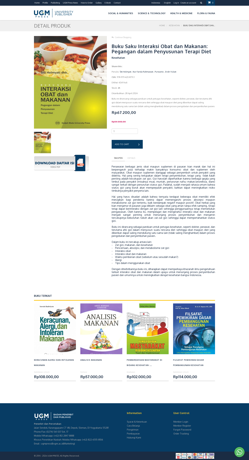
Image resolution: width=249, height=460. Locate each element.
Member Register (182, 425)
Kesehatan (174, 25)
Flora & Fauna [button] (206, 13)
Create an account (188, 3)
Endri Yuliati (170, 71)
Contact (117, 3)
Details (132, 158)
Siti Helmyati (125, 71)
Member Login (180, 421)
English (167, 3)
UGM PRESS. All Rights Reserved (63, 455)
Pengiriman (132, 429)
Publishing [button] (55, 3)
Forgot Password (182, 429)
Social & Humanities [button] (120, 13)
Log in (176, 3)
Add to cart (127, 144)
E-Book (108, 3)
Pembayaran (133, 433)
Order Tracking (181, 433)
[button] (103, 13)
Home (37, 3)
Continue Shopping (121, 37)
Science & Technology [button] (151, 13)
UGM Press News (70, 3)
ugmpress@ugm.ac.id (52, 443)
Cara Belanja (133, 425)
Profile (45, 3)
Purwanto (159, 71)
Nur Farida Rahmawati (143, 71)
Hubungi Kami (134, 437)
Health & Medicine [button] (181, 13)
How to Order (87, 3)
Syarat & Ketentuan (137, 421)
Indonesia (155, 3)
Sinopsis (118, 158)
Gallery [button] (99, 3)
